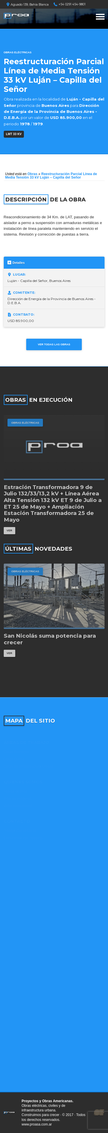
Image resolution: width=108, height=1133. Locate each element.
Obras (32, 174)
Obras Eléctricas (18, 52)
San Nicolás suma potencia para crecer (50, 639)
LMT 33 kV (14, 134)
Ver (9, 530)
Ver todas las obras (54, 344)
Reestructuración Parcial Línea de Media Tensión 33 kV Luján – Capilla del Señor (51, 175)
